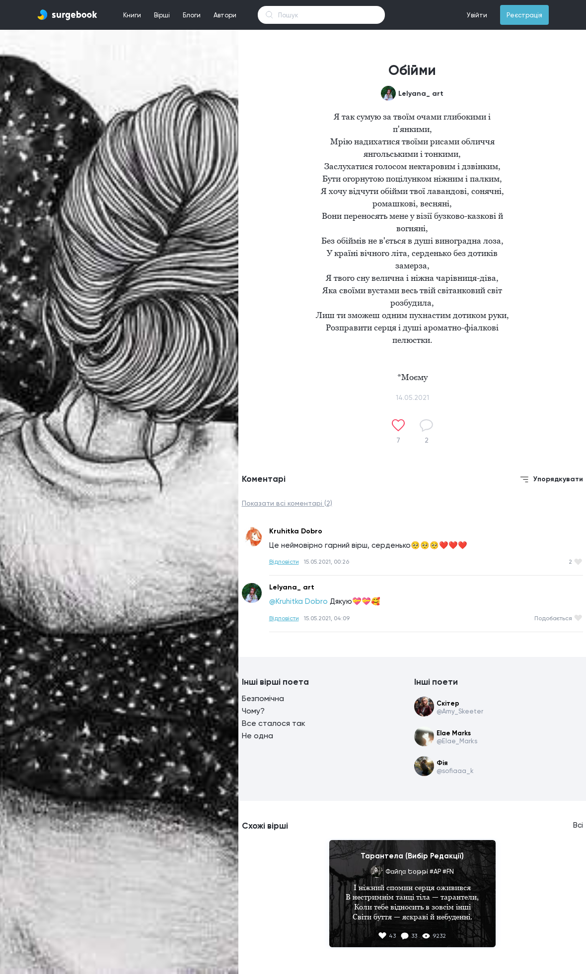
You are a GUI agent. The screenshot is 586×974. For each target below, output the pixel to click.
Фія (442, 763)
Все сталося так (273, 723)
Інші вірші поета (275, 682)
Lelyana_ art (420, 93)
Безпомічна (263, 698)
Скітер (448, 703)
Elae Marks (454, 733)
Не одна (257, 735)
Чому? (253, 710)
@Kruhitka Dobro (298, 601)
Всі (578, 825)
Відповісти (284, 561)
